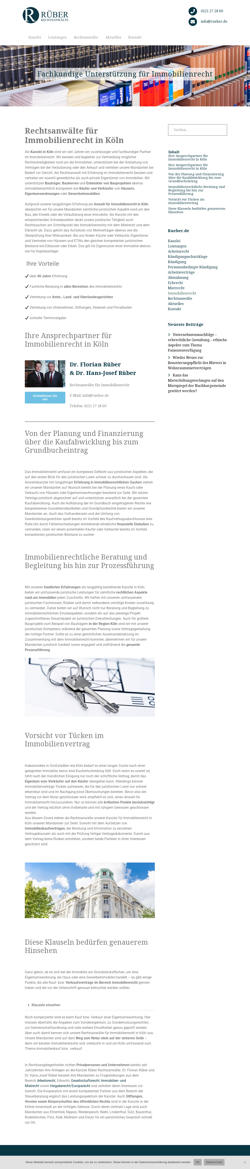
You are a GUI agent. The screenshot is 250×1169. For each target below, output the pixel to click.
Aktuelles (113, 37)
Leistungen (57, 37)
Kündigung (177, 262)
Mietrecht (176, 288)
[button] (90, 1005)
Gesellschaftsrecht (85, 1081)
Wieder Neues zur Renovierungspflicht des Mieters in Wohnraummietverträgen (197, 363)
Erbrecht (175, 283)
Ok (197, 1162)
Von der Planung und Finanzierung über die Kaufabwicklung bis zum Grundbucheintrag (196, 177)
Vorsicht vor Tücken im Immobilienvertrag (186, 201)
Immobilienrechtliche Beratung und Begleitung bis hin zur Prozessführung (196, 190)
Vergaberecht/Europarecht (70, 1086)
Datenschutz (214, 1162)
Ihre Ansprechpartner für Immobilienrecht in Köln (188, 157)
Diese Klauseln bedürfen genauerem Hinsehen (196, 210)
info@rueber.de (214, 21)
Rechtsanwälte (86, 37)
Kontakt (135, 37)
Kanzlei (35, 37)
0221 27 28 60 (212, 11)
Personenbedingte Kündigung (193, 267)
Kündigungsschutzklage (188, 257)
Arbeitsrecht (46, 1081)
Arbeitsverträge (181, 272)
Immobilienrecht (182, 293)
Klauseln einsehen (46, 1005)
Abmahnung (178, 278)
